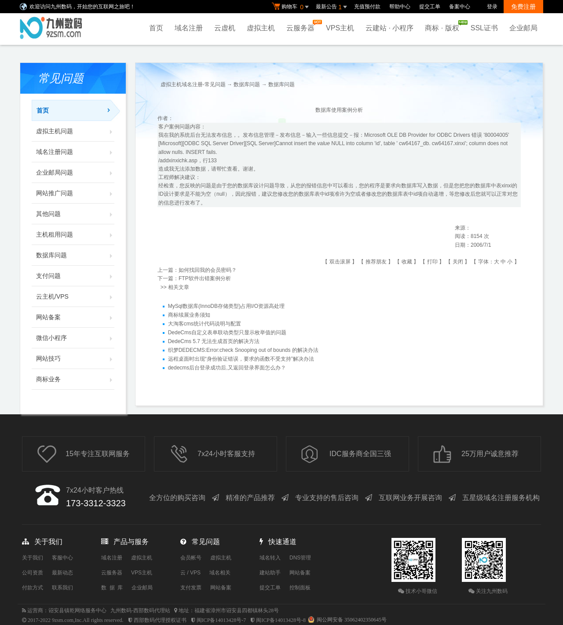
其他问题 (75, 213)
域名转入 (270, 558)
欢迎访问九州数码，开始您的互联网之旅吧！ (82, 7)
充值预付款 (367, 7)
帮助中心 (399, 7)
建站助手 (270, 573)
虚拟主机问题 (75, 131)
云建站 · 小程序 (389, 28)
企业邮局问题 (75, 172)
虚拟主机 (261, 28)
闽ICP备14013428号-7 (221, 620)
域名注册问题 (75, 151)
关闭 (458, 262)
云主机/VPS (75, 296)
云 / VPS (190, 573)
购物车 (291, 7)
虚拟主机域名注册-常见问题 (193, 84)
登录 (492, 7)
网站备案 (75, 317)
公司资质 (32, 573)
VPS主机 (340, 28)
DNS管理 (300, 558)
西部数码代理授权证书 (160, 620)
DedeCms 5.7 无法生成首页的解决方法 (214, 341)
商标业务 (75, 379)
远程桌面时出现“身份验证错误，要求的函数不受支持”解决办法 (241, 359)
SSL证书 (484, 28)
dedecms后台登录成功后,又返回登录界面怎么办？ (227, 368)
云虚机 (224, 28)
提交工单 (429, 7)
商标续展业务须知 (189, 315)
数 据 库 (112, 588)
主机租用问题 (75, 234)
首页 (156, 28)
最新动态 (62, 573)
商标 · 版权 (444, 26)
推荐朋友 (376, 262)
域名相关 (219, 573)
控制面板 (300, 588)
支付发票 (190, 588)
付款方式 (32, 588)
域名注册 (189, 28)
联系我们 (62, 588)
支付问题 (75, 275)
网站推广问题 (75, 193)
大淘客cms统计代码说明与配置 (204, 324)
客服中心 (62, 558)
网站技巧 (75, 358)
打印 (432, 262)
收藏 (407, 262)
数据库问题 (75, 255)
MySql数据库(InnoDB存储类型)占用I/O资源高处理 (226, 306)
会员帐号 (190, 558)
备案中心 (459, 7)
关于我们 (32, 558)
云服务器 (302, 26)
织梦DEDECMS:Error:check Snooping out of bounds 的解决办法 (243, 350)
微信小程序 (75, 337)
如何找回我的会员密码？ (208, 270)
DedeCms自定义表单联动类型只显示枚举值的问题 (227, 332)
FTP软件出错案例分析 (205, 278)
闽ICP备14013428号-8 (281, 620)
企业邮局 (523, 28)
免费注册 (523, 6)
